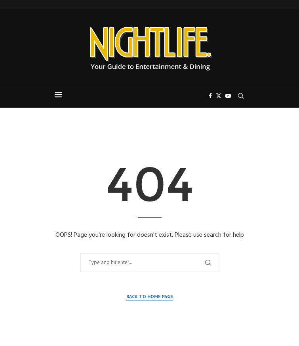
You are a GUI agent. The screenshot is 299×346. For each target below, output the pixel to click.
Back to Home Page (149, 296)
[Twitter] (218, 95)
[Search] (241, 95)
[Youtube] (228, 95)
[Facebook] (210, 95)
